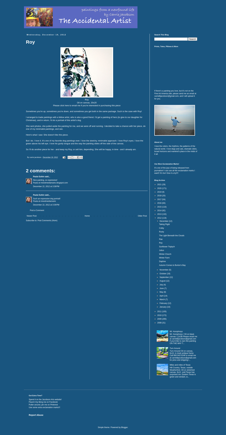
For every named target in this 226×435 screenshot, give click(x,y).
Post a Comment (37, 210)
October (163, 274)
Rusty (161, 232)
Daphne (162, 261)
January (163, 307)
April (162, 296)
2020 (159, 188)
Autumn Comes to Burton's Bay (172, 265)
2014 (159, 210)
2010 (159, 315)
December (164, 221)
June (162, 288)
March (162, 299)
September (164, 277)
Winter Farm (164, 258)
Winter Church (165, 254)
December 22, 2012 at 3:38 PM (46, 186)
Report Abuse (36, 415)
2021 (159, 184)
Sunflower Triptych (167, 247)
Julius (161, 250)
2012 (159, 218)
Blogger (124, 427)
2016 (159, 203)
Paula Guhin (38, 176)
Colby (161, 228)
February (164, 303)
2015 (159, 207)
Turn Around (175, 348)
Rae (161, 239)
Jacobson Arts (48, 399)
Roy (160, 243)
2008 (159, 323)
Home (87, 216)
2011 (159, 311)
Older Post (142, 216)
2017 (159, 199)
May (162, 292)
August (163, 281)
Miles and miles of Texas (180, 365)
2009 (159, 319)
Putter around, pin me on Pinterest (43, 405)
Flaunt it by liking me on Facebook (43, 402)
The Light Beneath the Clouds (171, 235)
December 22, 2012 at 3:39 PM (46, 205)
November (164, 270)
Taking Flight (164, 224)
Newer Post (32, 216)
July (162, 285)
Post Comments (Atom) (47, 220)
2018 (159, 196)
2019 (159, 192)
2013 (159, 214)
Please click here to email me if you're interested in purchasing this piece (86, 105)
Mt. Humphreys (176, 331)
